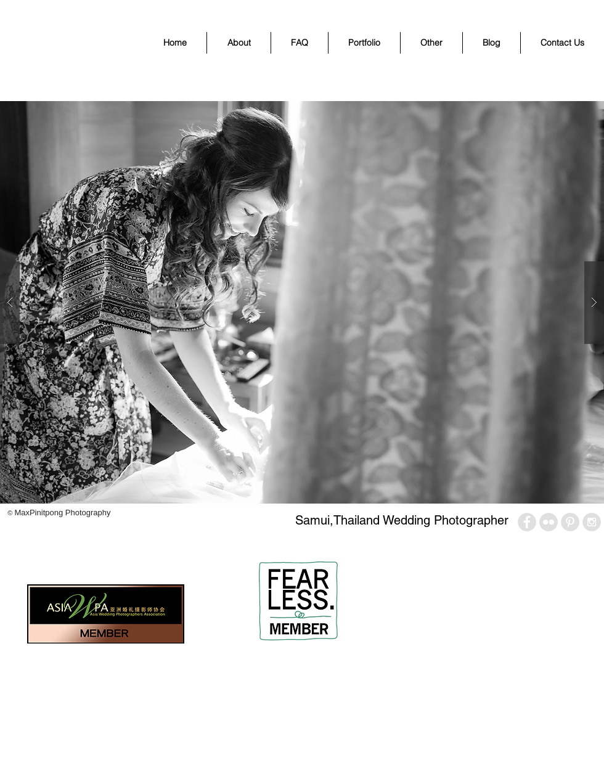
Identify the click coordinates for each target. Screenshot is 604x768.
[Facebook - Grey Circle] (527, 522)
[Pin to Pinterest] (104, 545)
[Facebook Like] (28, 545)
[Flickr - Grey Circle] (548, 522)
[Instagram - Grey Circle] (591, 522)
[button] (364, 43)
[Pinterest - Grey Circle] (570, 522)
